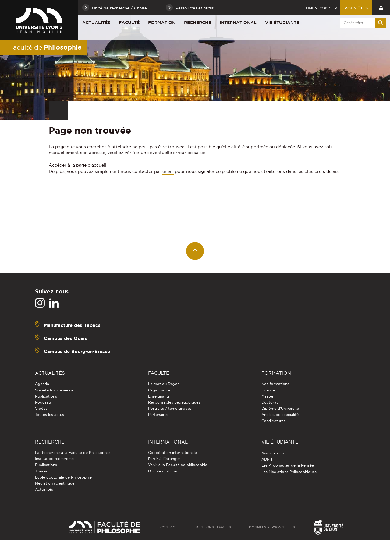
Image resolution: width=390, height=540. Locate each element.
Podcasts (43, 402)
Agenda (42, 384)
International (238, 22)
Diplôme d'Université (280, 408)
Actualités (96, 22)
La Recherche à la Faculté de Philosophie (72, 452)
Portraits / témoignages (170, 408)
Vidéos (41, 408)
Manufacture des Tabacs (72, 325)
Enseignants (159, 396)
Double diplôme (162, 471)
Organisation (159, 390)
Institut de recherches (54, 459)
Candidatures (273, 421)
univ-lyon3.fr (321, 8)
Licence (268, 390)
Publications (46, 396)
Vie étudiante (282, 22)
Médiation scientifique (54, 483)
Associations (272, 453)
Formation (162, 22)
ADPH (266, 459)
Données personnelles (272, 527)
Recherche (197, 22)
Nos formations (275, 384)
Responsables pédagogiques (174, 402)
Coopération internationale (172, 452)
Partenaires (158, 414)
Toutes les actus (49, 414)
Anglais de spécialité (280, 414)
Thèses (41, 471)
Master (267, 396)
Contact (168, 527)
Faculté (129, 22)
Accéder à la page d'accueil (77, 165)
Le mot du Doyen (163, 384)
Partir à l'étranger (164, 459)
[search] (362, 23)
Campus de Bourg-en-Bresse (77, 351)
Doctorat (269, 402)
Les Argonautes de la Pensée (287, 465)
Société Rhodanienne (54, 390)
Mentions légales (213, 527)
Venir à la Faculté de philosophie (177, 465)
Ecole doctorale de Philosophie (63, 477)
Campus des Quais (65, 338)
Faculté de (45, 47)
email (168, 171)
